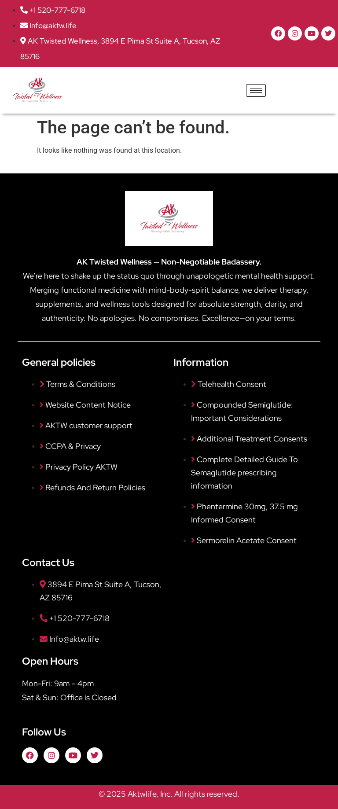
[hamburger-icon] (256, 90)
